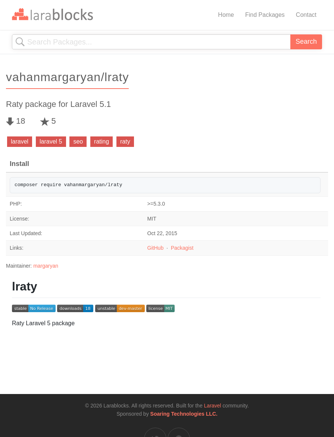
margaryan (45, 266)
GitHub (155, 248)
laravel (19, 141)
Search (306, 41)
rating (101, 141)
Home (226, 15)
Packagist (182, 248)
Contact (306, 15)
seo (78, 141)
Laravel (212, 406)
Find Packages (265, 15)
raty (125, 141)
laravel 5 (51, 141)
